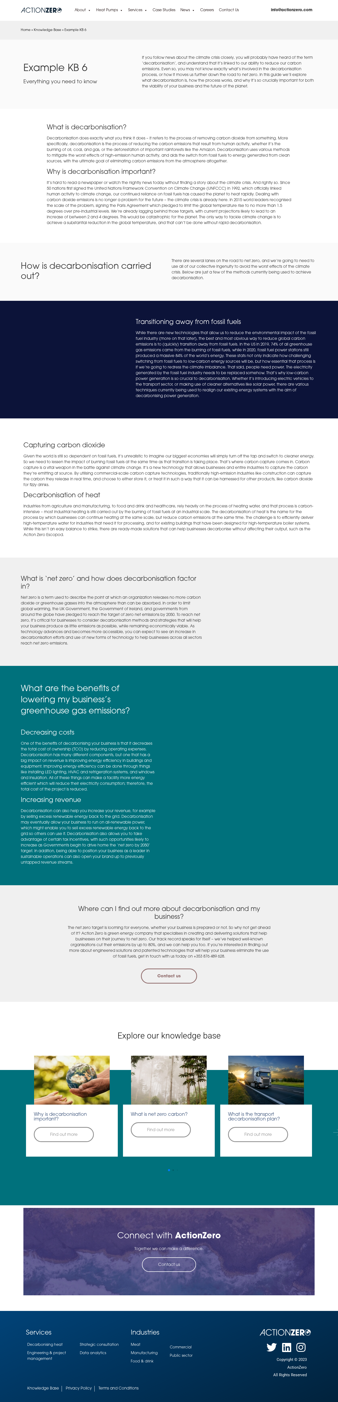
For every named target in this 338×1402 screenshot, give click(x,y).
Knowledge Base (47, 30)
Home (25, 30)
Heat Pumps (109, 10)
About (83, 10)
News (187, 10)
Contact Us (229, 10)
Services (137, 10)
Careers (207, 10)
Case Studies (164, 10)
